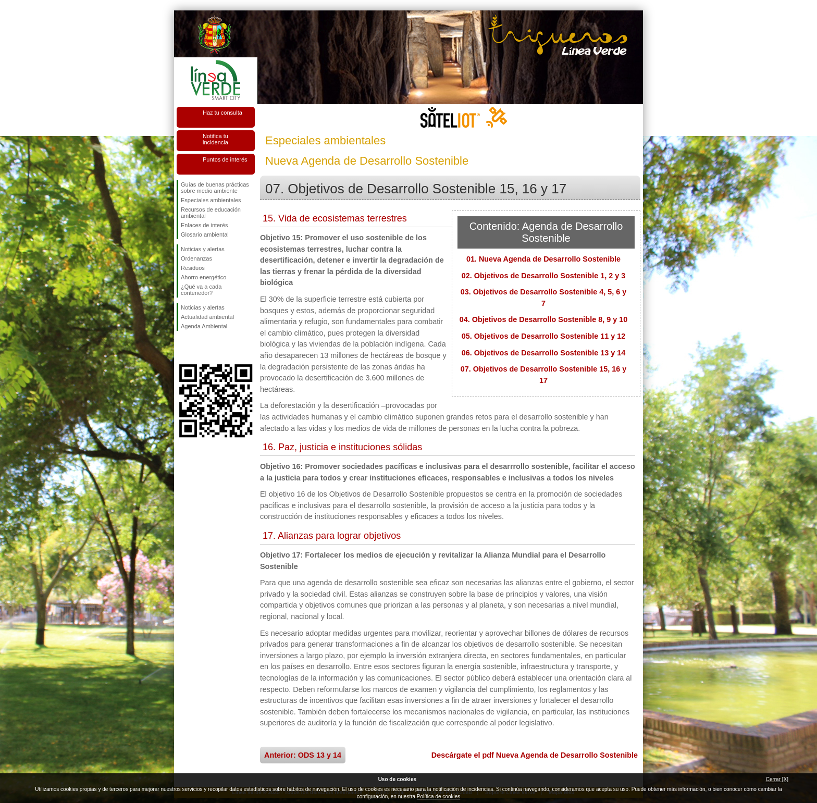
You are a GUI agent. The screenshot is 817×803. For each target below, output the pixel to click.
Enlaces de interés (204, 225)
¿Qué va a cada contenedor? (201, 289)
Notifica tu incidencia (215, 139)
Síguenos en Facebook (183, 347)
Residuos (193, 268)
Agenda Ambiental (204, 326)
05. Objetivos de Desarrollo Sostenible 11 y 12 (543, 336)
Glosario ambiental (205, 234)
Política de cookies (438, 796)
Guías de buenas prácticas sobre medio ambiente (215, 187)
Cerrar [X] (777, 779)
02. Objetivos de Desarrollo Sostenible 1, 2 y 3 (543, 275)
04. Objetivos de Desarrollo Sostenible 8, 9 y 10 (543, 319)
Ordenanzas (196, 258)
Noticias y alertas (203, 249)
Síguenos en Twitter (200, 347)
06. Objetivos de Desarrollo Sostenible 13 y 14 (543, 353)
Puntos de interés (225, 159)
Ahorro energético (203, 277)
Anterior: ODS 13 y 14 (302, 755)
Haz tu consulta (222, 112)
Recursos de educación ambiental (211, 212)
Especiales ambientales (211, 200)
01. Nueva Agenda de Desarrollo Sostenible (543, 259)
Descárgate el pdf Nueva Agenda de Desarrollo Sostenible (534, 755)
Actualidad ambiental (207, 317)
